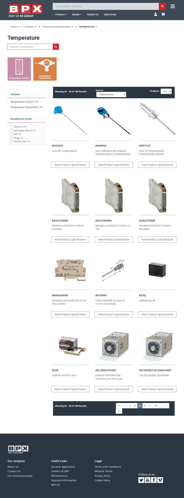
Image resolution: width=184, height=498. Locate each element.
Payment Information (64, 480)
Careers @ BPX (60, 471)
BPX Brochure (59, 476)
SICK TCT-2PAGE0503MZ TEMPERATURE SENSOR (151, 152)
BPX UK (55, 485)
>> (119, 410)
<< (119, 405)
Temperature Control (24, 101)
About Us (13, 466)
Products (61, 14)
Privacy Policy (103, 476)
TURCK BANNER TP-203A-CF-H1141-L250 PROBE (110, 302)
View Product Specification (70, 164)
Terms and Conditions (108, 466)
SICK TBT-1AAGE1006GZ (64, 151)
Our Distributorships (20, 476)
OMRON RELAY (147, 300)
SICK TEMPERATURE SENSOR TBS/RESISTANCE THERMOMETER (113, 152)
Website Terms (103, 471)
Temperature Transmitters (26, 107)
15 (155, 405)
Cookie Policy (102, 480)
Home (14, 26)
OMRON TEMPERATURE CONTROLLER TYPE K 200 (108, 377)
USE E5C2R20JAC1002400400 (154, 375)
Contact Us (14, 471)
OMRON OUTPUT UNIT (64, 375)
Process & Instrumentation (57, 26)
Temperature (88, 26)
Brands (77, 14)
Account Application (63, 466)
